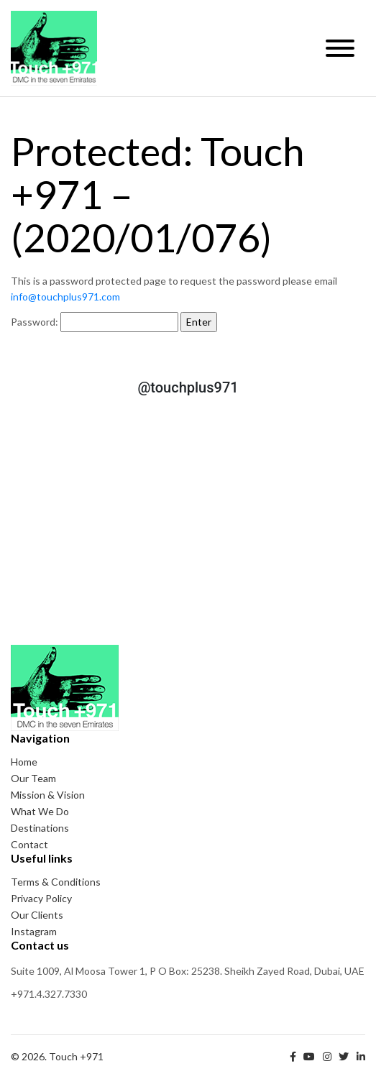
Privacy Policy (41, 898)
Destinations (40, 828)
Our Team (33, 778)
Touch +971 (54, 48)
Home (24, 762)
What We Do (40, 811)
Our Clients (37, 915)
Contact (29, 844)
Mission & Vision (48, 795)
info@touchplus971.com (65, 296)
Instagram (34, 931)
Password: (94, 322)
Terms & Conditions (56, 882)
